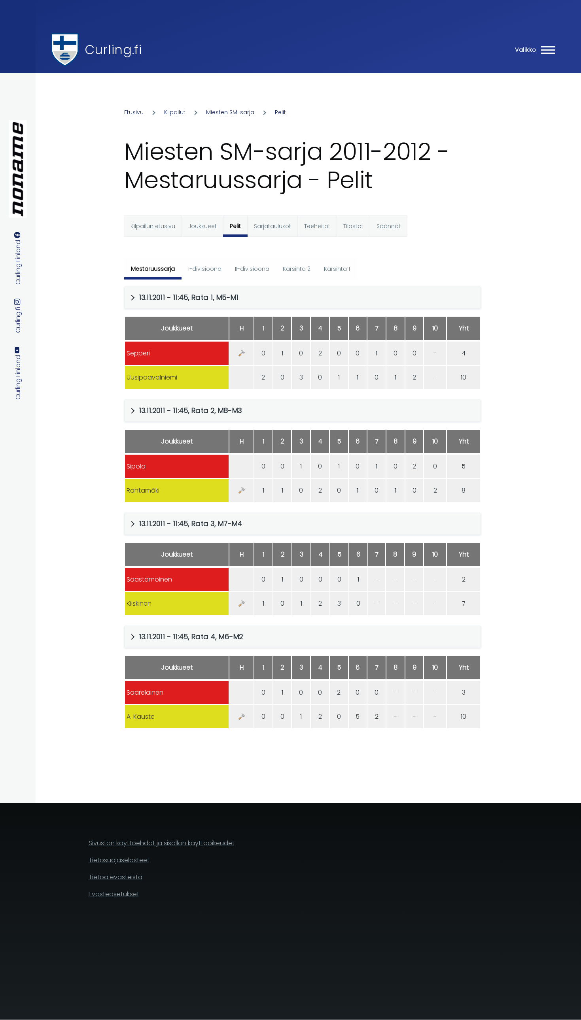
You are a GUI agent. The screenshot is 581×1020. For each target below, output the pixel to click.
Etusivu (134, 112)
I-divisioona (204, 269)
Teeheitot (317, 226)
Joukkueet (202, 226)
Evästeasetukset (114, 894)
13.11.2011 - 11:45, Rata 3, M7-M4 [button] (190, 524)
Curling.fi (113, 50)
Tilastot (353, 226)
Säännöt (389, 226)
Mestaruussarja (153, 269)
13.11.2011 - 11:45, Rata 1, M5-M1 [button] (188, 297)
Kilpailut (174, 112)
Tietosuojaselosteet (119, 860)
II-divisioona (252, 269)
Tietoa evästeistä (115, 877)
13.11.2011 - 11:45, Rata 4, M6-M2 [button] (191, 637)
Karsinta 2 (296, 269)
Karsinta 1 (337, 269)
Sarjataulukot (272, 226)
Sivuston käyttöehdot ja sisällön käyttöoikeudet (162, 843)
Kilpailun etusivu (153, 226)
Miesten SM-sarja (230, 112)
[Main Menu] (533, 50)
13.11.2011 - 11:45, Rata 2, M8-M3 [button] (190, 411)
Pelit (280, 112)
